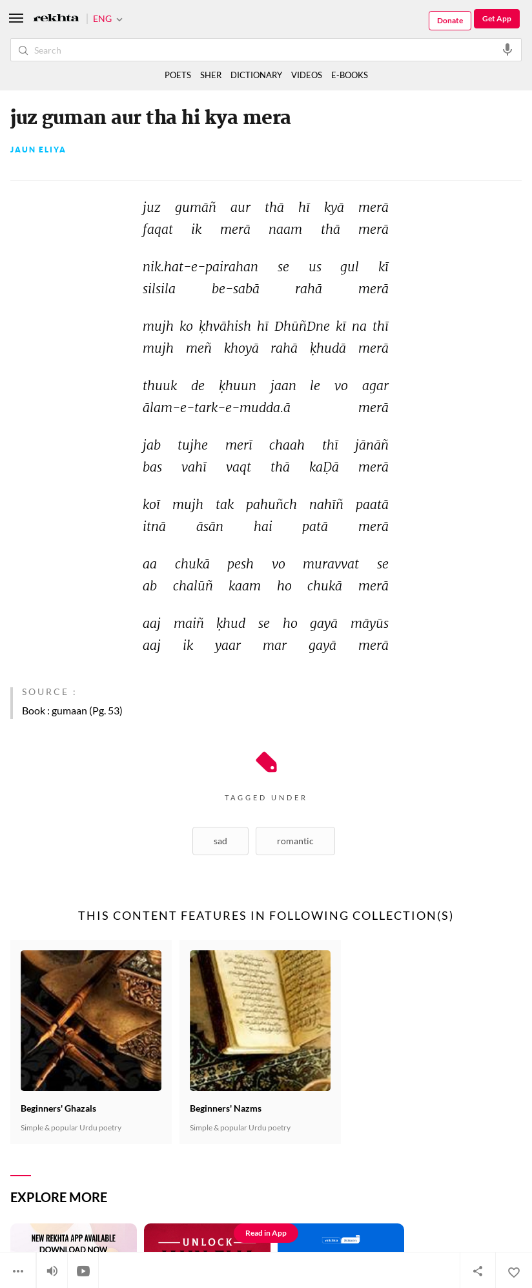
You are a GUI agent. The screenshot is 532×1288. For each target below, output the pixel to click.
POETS (178, 75)
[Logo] (56, 19)
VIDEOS (306, 75)
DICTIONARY (256, 75)
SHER (210, 75)
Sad (220, 840)
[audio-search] (507, 49)
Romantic (295, 840)
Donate (450, 20)
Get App (496, 18)
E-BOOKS (349, 75)
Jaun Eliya (38, 150)
